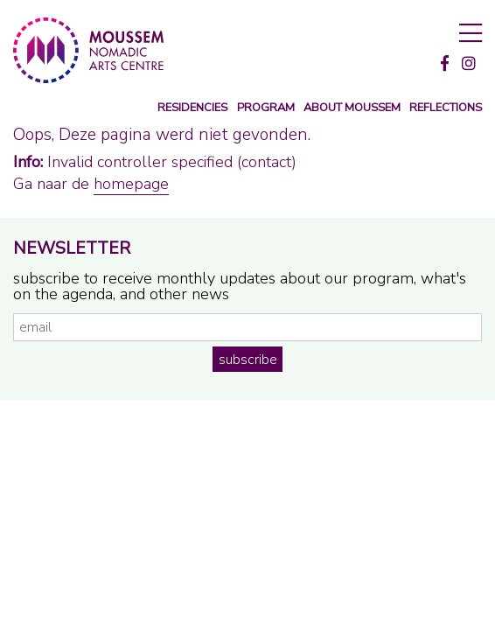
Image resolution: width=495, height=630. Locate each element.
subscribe (248, 359)
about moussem (352, 108)
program (266, 108)
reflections (445, 108)
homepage (131, 183)
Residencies (192, 108)
